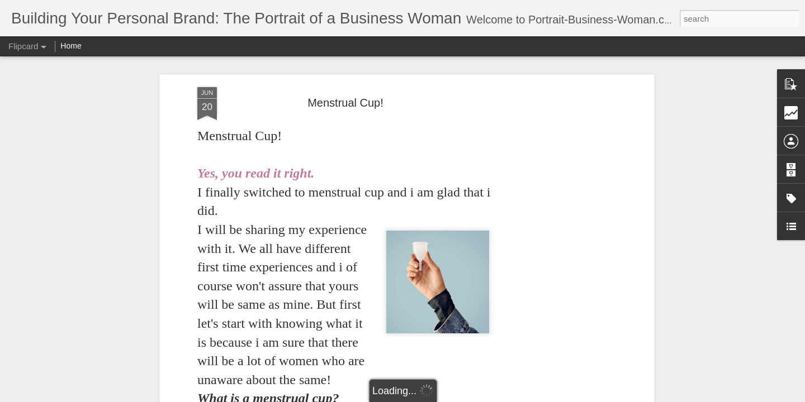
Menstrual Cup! (345, 103)
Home (70, 45)
